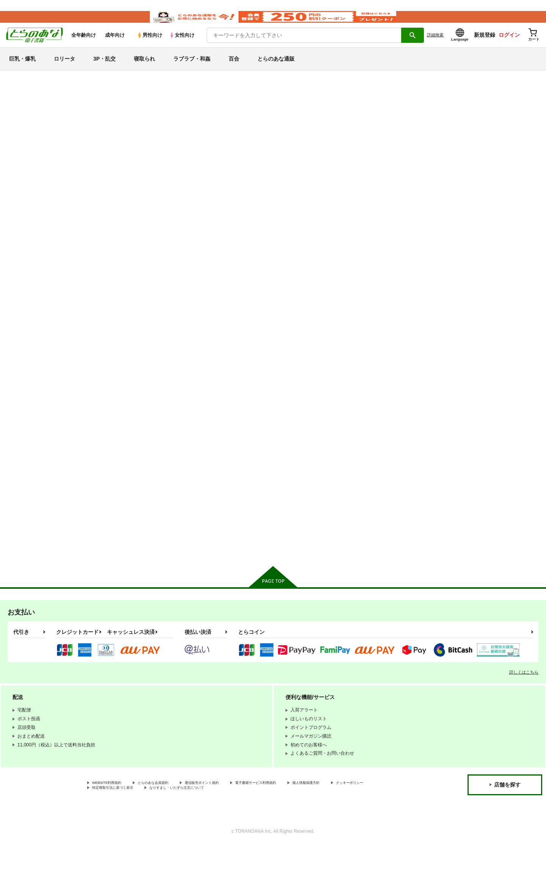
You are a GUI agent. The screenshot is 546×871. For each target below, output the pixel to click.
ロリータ (64, 70)
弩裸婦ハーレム (224, 502)
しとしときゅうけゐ (378, 325)
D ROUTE (441, 325)
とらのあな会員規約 (167, 807)
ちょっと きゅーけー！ (325, 125)
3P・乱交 (104, 70)
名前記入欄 (271, 125)
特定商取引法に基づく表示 (172, 813)
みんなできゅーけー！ (306, 325)
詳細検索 (435, 46)
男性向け (149, 46)
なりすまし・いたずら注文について (252, 813)
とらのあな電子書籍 (66, 88)
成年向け (115, 46)
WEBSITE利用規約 (111, 807)
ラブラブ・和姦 (191, 70)
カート (183, 381)
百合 (234, 70)
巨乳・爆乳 (22, 70)
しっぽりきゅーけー (155, 502)
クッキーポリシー (110, 813)
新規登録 (484, 46)
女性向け (182, 46)
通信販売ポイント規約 (227, 807)
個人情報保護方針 (355, 807)
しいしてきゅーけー (232, 125)
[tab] (174, 201)
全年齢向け (83, 46)
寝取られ (144, 70)
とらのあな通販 (276, 70)
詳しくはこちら (523, 695)
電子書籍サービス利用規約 (293, 807)
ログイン (509, 46)
